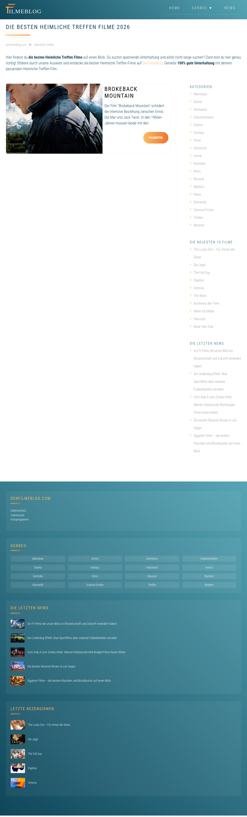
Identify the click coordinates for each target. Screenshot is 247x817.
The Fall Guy (200, 273)
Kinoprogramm (20, 519)
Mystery (197, 187)
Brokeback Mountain (120, 92)
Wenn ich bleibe (202, 311)
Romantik (198, 202)
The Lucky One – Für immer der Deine (212, 253)
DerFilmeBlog (153, 63)
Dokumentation (202, 117)
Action (196, 102)
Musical (197, 179)
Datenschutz (18, 510)
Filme (195, 140)
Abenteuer (198, 94)
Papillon (197, 280)
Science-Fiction (202, 210)
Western (197, 225)
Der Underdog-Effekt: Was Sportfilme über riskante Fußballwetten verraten (208, 381)
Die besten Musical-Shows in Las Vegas (213, 424)
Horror (196, 156)
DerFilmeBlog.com (31, 498)
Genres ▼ (202, 8)
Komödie (197, 163)
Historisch (198, 148)
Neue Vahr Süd (201, 327)
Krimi (195, 171)
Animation (198, 109)
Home (174, 8)
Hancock (197, 319)
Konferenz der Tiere (204, 303)
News (229, 8)
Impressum (17, 515)
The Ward (198, 296)
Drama (196, 125)
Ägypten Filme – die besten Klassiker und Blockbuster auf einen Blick (215, 443)
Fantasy (197, 133)
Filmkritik (156, 137)
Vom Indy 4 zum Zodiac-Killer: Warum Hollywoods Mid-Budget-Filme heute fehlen (213, 404)
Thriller (196, 218)
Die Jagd (197, 265)
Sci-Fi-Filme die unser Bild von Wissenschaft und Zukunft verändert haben (215, 358)
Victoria (197, 288)
